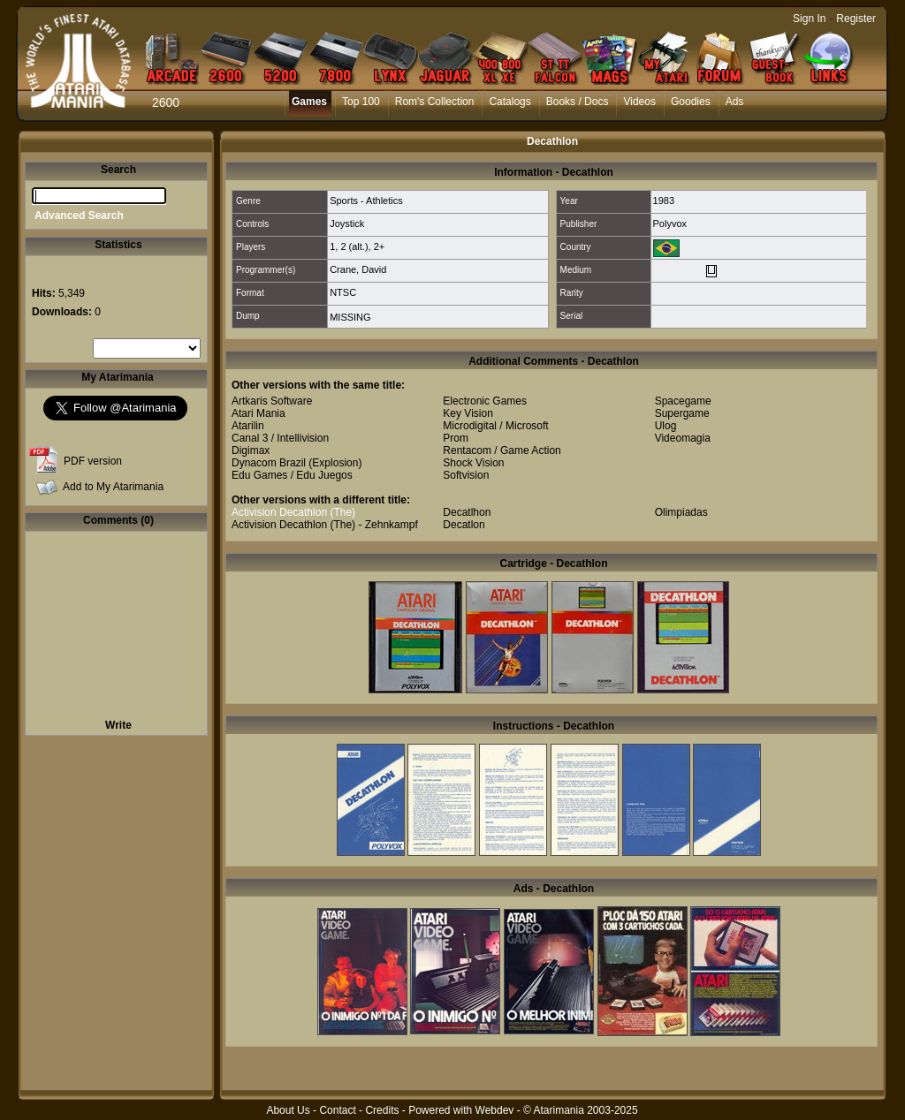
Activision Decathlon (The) (293, 512)
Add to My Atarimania (113, 487)
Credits (382, 1110)
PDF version (93, 461)
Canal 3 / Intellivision (280, 438)
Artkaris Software (272, 401)
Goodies (691, 101)
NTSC (343, 292)
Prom (455, 438)
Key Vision (467, 413)
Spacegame (683, 401)
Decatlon (463, 524)
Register (856, 18)
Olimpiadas (681, 512)
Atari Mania (258, 413)
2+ (379, 246)
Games (309, 101)
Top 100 (361, 101)
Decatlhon (467, 512)
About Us (287, 1110)
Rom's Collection (435, 101)
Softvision (466, 475)
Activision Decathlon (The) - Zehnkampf (325, 524)
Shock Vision (473, 463)
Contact (337, 1110)
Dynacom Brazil (269, 463)
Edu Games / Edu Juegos (292, 475)
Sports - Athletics (366, 200)
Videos (639, 101)
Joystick (347, 223)
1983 (663, 200)
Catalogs (509, 101)
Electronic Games (485, 401)
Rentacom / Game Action (501, 450)
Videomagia (683, 438)
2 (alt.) (354, 246)
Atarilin (248, 426)
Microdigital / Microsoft (495, 426)
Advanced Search (79, 215)
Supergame (682, 413)
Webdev (494, 1110)
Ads (735, 101)
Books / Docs (577, 101)
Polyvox (670, 223)
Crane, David (358, 269)
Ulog (666, 426)
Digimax (251, 450)
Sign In (809, 18)
